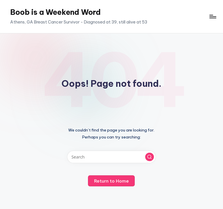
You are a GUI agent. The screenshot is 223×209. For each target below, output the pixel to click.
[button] (149, 157)
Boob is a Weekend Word (55, 12)
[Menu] (212, 16)
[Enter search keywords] (111, 157)
